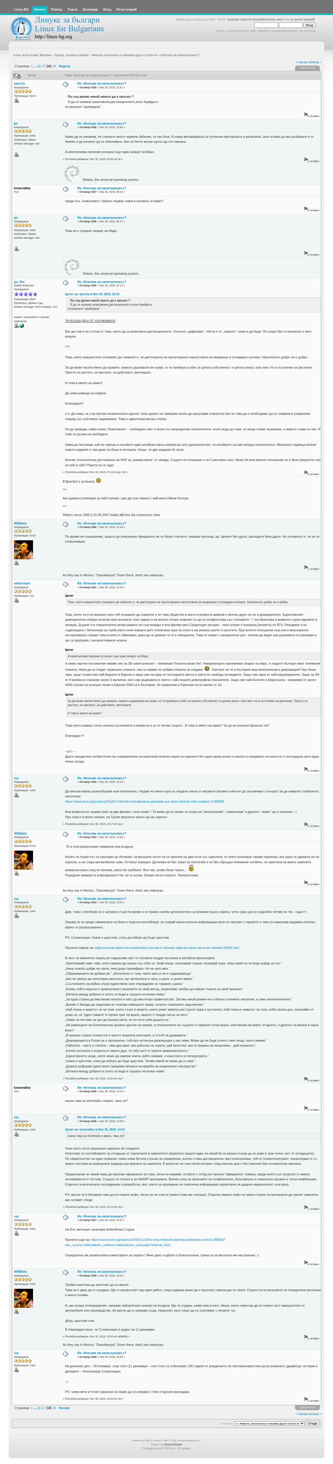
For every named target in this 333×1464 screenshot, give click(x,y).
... (35, 66)
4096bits (20, 523)
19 (54, 66)
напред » (314, 62)
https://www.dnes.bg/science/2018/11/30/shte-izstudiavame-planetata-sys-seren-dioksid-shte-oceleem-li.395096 (144, 801)
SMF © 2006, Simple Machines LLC (182, 1440)
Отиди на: (227, 1423)
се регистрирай (302, 19)
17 (43, 66)
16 (39, 66)
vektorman (22, 583)
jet (16, 123)
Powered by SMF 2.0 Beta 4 (147, 1440)
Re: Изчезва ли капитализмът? (101, 83)
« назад (301, 62)
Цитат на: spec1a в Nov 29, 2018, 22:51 (92, 294)
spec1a (19, 83)
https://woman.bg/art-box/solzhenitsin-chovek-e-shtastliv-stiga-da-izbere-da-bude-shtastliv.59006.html (167, 947)
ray (16, 778)
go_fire (19, 281)
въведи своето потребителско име (255, 19)
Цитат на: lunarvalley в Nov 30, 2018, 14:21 (95, 1129)
